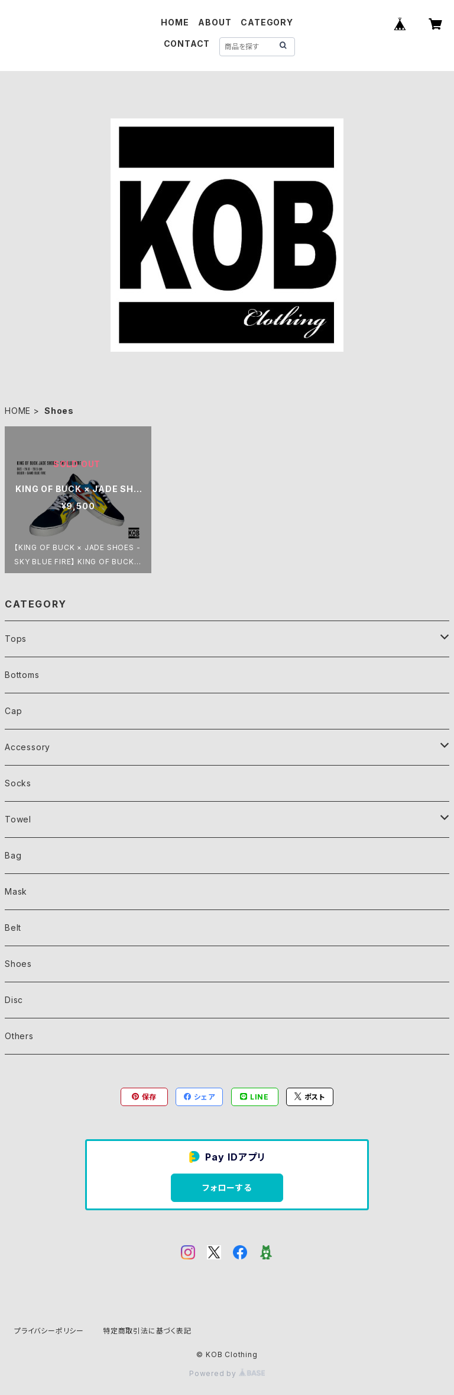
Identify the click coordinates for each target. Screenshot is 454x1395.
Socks (18, 783)
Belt (13, 927)
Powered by (227, 1373)
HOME (175, 22)
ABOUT (214, 22)
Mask (16, 891)
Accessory (27, 747)
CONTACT (187, 43)
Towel (18, 819)
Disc (14, 1000)
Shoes (18, 964)
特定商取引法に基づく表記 (147, 1330)
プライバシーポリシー (49, 1330)
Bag (13, 855)
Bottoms (22, 675)
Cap (13, 711)
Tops (16, 639)
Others (19, 1036)
